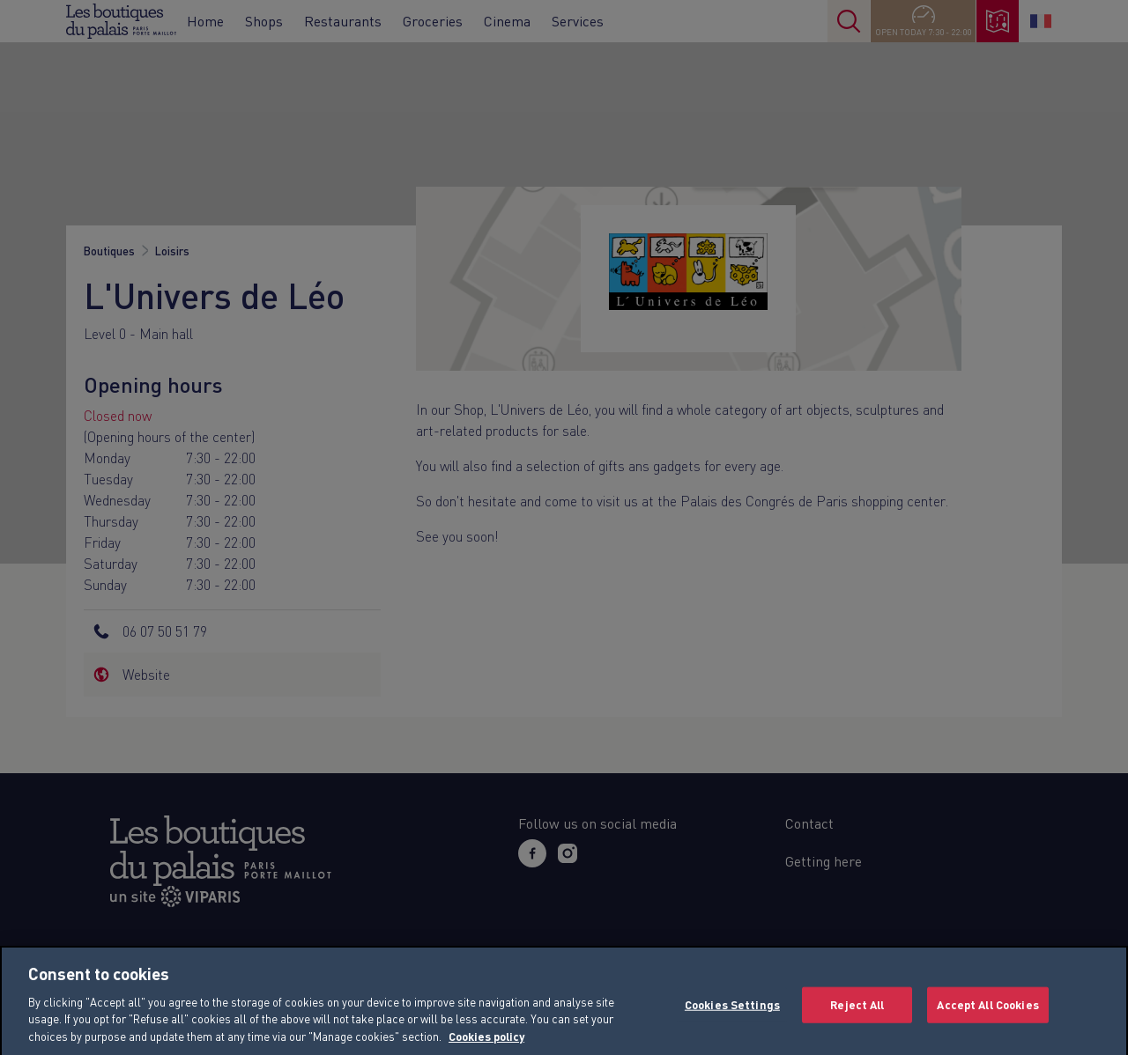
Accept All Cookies (987, 1014)
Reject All (857, 1014)
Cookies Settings (732, 1014)
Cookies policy (486, 1047)
